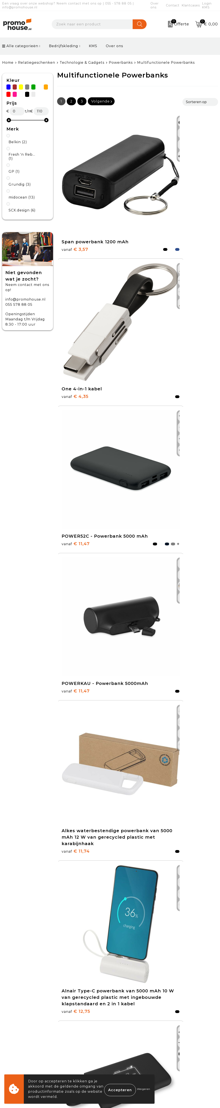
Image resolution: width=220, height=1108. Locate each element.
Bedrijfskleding (63, 46)
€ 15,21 (176, 522)
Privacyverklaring (186, 1023)
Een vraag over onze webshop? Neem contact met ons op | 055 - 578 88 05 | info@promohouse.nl (68, 5)
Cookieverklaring (185, 1014)
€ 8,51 (128, 512)
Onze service (128, 1033)
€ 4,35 (128, 174)
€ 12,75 (183, 310)
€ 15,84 (129, 635)
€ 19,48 (76, 947)
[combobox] (92, 24)
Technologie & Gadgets (82, 63)
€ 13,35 (183, 616)
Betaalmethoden (132, 1014)
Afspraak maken (79, 1023)
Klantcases (191, 5)
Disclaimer (179, 1033)
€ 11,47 (176, 190)
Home (8, 63)
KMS (93, 46)
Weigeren (143, 1089)
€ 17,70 (183, 720)
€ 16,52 (129, 720)
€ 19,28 (183, 837)
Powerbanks (121, 63)
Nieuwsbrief (75, 1014)
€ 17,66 (76, 752)
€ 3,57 (75, 180)
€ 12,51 (129, 395)
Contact (172, 5)
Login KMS (207, 5)
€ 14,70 (69, 515)
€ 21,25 (123, 931)
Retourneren (129, 1023)
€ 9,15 (74, 408)
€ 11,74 (129, 303)
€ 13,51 (182, 934)
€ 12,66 (76, 609)
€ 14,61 (183, 427)
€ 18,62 (69, 840)
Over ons (154, 5)
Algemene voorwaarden (192, 1003)
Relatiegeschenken (36, 63)
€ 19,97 (123, 840)
